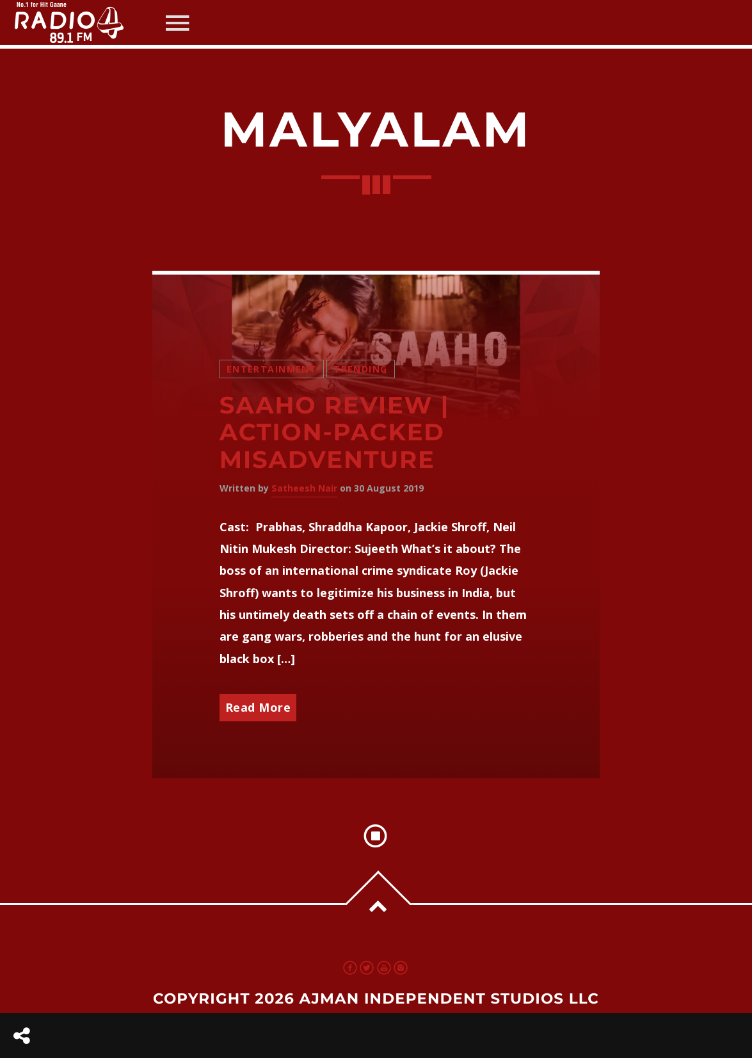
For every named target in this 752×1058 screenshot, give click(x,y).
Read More (258, 707)
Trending (360, 369)
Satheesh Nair (304, 488)
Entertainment (272, 369)
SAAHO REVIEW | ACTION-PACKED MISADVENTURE (334, 432)
